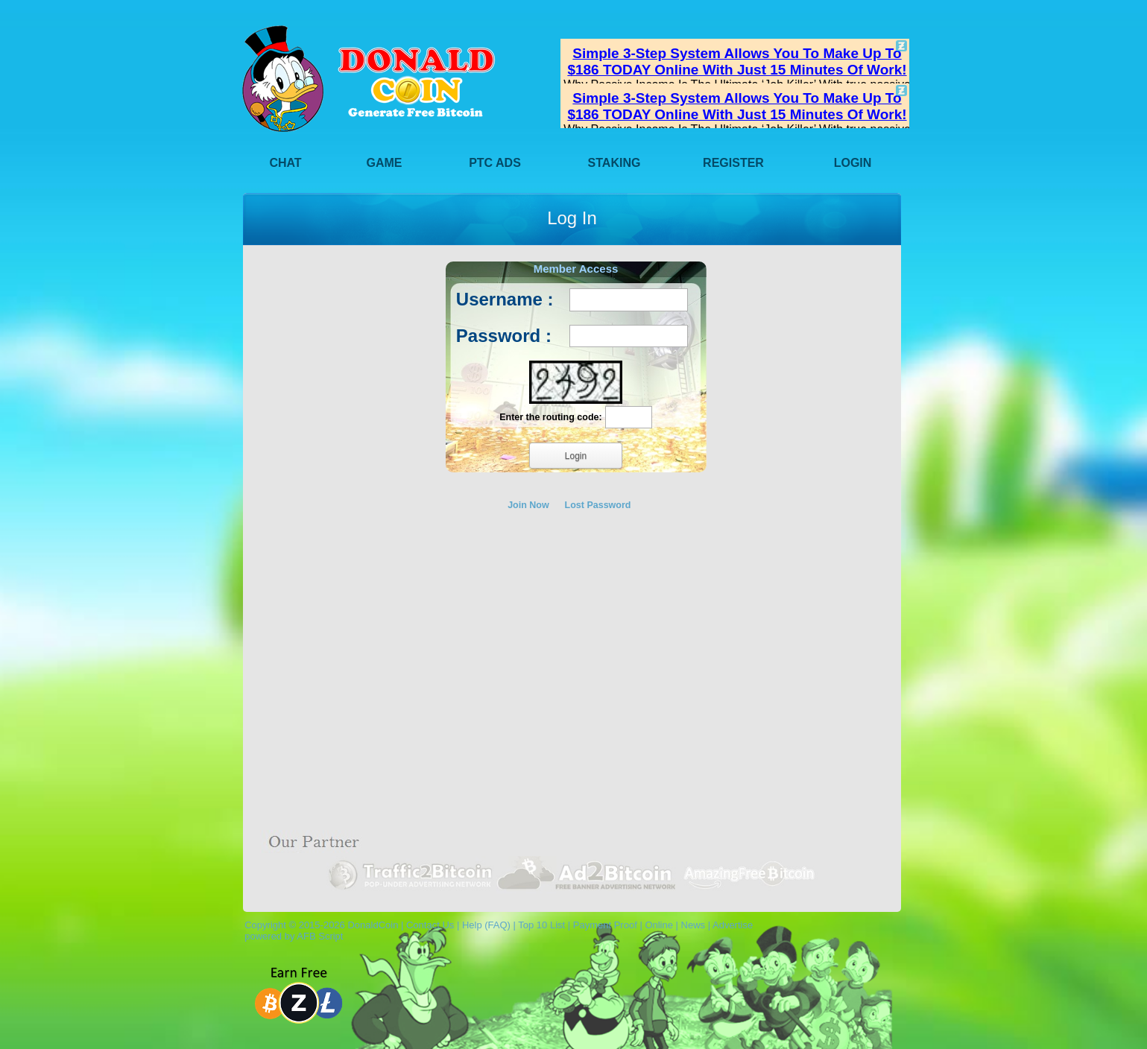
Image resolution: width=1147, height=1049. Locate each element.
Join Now (528, 505)
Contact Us (430, 925)
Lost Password (598, 505)
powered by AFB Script (291, 936)
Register (733, 162)
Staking (614, 162)
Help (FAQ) (486, 925)
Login (853, 162)
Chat (285, 162)
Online (659, 925)
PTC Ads (495, 162)
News (693, 925)
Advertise (732, 925)
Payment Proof (605, 925)
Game (384, 162)
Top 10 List (541, 925)
